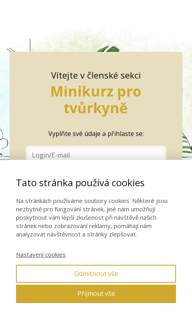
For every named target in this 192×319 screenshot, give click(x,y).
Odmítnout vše (96, 273)
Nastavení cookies (41, 254)
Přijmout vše (96, 293)
